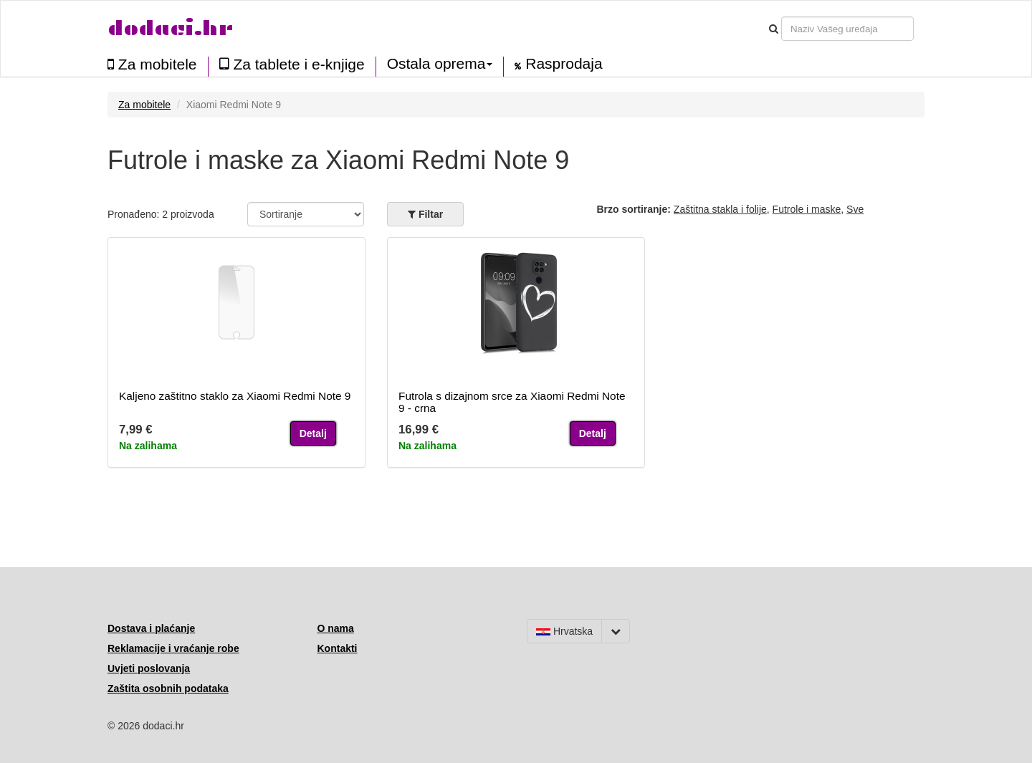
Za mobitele (152, 64)
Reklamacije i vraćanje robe (173, 648)
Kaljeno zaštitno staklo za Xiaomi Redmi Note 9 (234, 396)
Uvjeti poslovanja (149, 668)
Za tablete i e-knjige (292, 64)
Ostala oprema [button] (440, 64)
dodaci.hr (171, 28)
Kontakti (337, 648)
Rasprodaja (558, 64)
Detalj (313, 433)
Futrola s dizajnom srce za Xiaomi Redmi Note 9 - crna (511, 402)
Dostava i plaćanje (151, 628)
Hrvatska (564, 631)
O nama (335, 628)
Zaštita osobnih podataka (168, 688)
